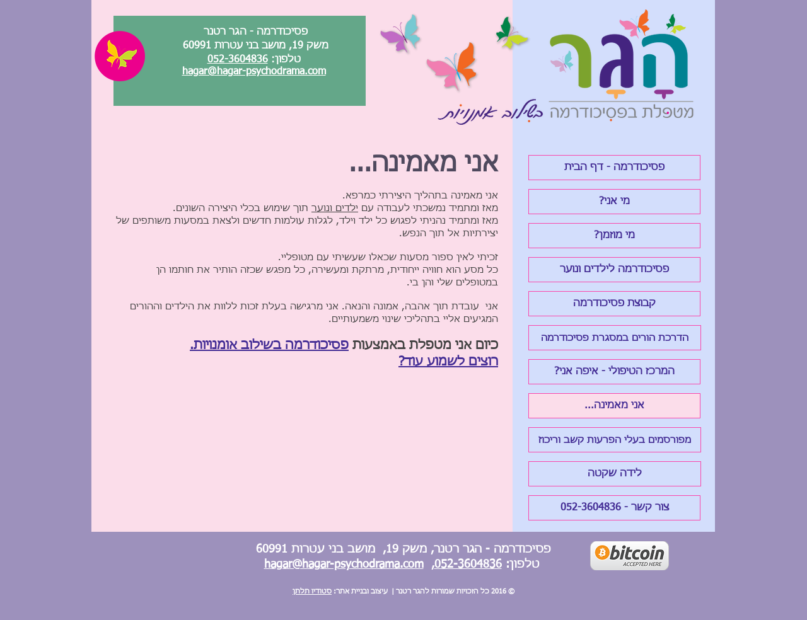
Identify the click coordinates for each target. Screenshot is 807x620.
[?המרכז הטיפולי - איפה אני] (614, 371)
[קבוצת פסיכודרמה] (614, 303)
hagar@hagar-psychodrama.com (254, 72)
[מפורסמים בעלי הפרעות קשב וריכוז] (614, 439)
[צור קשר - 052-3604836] (614, 507)
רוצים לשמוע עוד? (448, 361)
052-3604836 (237, 60)
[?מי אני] (614, 201)
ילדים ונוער (334, 208)
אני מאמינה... (424, 164)
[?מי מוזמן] (614, 235)
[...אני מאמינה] (614, 405)
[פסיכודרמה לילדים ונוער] (614, 269)
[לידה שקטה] (614, 473)
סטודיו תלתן (312, 591)
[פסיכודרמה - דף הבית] (614, 167)
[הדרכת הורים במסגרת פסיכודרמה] (614, 337)
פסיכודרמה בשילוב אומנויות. (269, 345)
